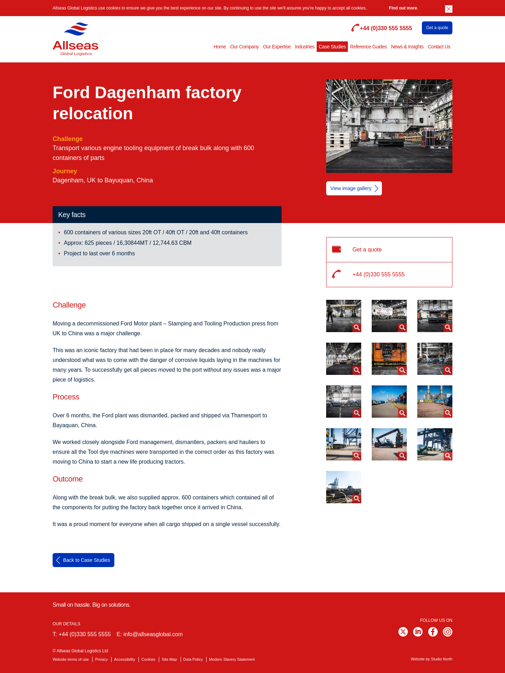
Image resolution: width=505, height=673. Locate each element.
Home (220, 46)
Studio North (441, 659)
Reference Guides (368, 46)
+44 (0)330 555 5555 (85, 634)
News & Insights (407, 46)
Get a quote (437, 27)
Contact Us (439, 46)
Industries (305, 46)
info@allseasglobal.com (153, 634)
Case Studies (332, 46)
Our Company (244, 46)
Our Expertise (277, 46)
